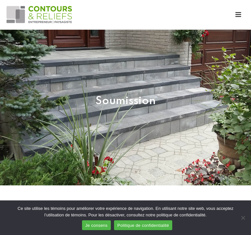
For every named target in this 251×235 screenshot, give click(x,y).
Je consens (96, 225)
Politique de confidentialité (143, 225)
